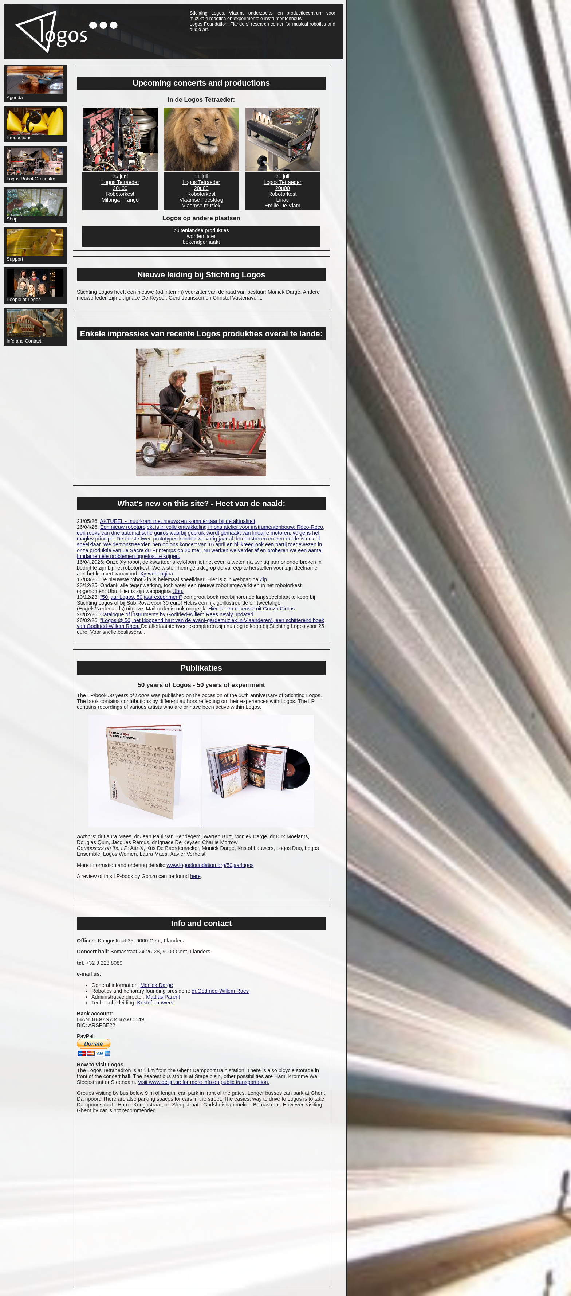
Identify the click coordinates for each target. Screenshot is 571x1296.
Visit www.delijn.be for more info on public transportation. (203, 1082)
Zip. (264, 579)
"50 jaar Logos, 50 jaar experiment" (141, 597)
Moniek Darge (156, 985)
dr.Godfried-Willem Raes (220, 991)
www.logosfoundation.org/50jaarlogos (209, 865)
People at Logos (35, 285)
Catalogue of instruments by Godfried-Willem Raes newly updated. (177, 614)
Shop (35, 205)
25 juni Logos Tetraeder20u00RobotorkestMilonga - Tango (120, 188)
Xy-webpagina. (157, 574)
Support (35, 245)
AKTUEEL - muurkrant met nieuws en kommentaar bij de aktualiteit (177, 521)
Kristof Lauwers (155, 1003)
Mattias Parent (163, 997)
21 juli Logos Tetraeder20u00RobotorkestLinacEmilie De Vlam (283, 190)
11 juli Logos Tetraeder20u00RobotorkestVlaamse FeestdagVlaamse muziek (201, 190)
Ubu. (177, 591)
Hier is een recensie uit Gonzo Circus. (252, 609)
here (195, 876)
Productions (35, 124)
